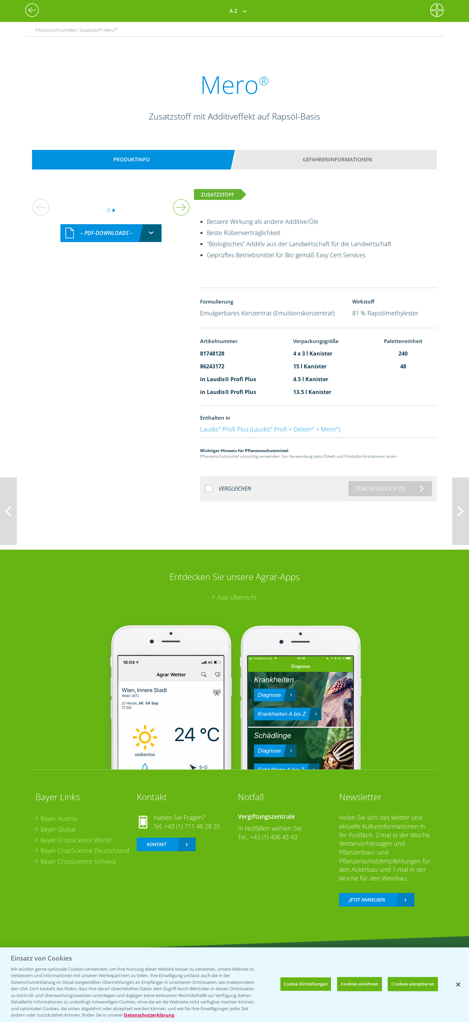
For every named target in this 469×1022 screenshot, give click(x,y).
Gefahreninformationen (337, 159)
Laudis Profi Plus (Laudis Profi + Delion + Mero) (270, 429)
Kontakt (156, 844)
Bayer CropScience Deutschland (84, 850)
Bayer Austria (58, 818)
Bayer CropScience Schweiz (78, 861)
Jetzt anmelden (367, 899)
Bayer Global (58, 829)
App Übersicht (237, 597)
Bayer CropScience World (75, 840)
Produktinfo (131, 159)
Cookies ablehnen (359, 984)
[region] (234, 984)
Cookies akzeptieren (412, 984)
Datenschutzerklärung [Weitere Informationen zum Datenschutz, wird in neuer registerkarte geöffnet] (149, 1015)
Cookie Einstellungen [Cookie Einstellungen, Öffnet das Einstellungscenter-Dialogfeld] (306, 984)
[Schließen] (458, 984)
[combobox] (111, 233)
